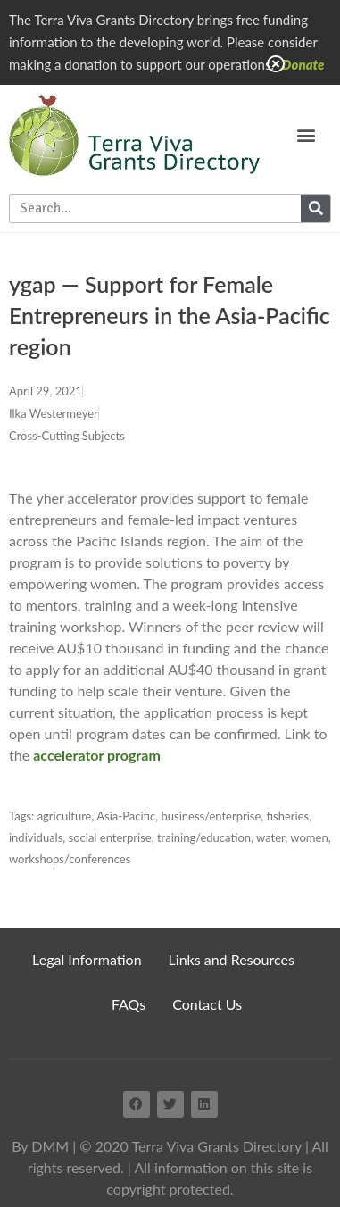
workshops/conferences (69, 859)
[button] (305, 134)
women (309, 837)
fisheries (288, 816)
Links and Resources (231, 959)
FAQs (128, 1003)
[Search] (315, 208)
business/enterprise (211, 816)
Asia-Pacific (125, 816)
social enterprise (110, 837)
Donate (303, 64)
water (270, 837)
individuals (35, 837)
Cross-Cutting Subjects (67, 436)
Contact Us (207, 1003)
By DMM (40, 1145)
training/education (204, 837)
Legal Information (87, 959)
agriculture (64, 816)
